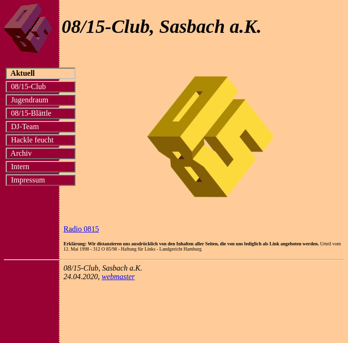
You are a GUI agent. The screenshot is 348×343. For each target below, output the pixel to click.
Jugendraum (40, 100)
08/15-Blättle (39, 113)
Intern (38, 166)
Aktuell (40, 73)
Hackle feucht (40, 140)
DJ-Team (40, 126)
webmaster (118, 276)
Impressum (40, 180)
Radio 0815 (81, 229)
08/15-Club (40, 86)
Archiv (39, 153)
